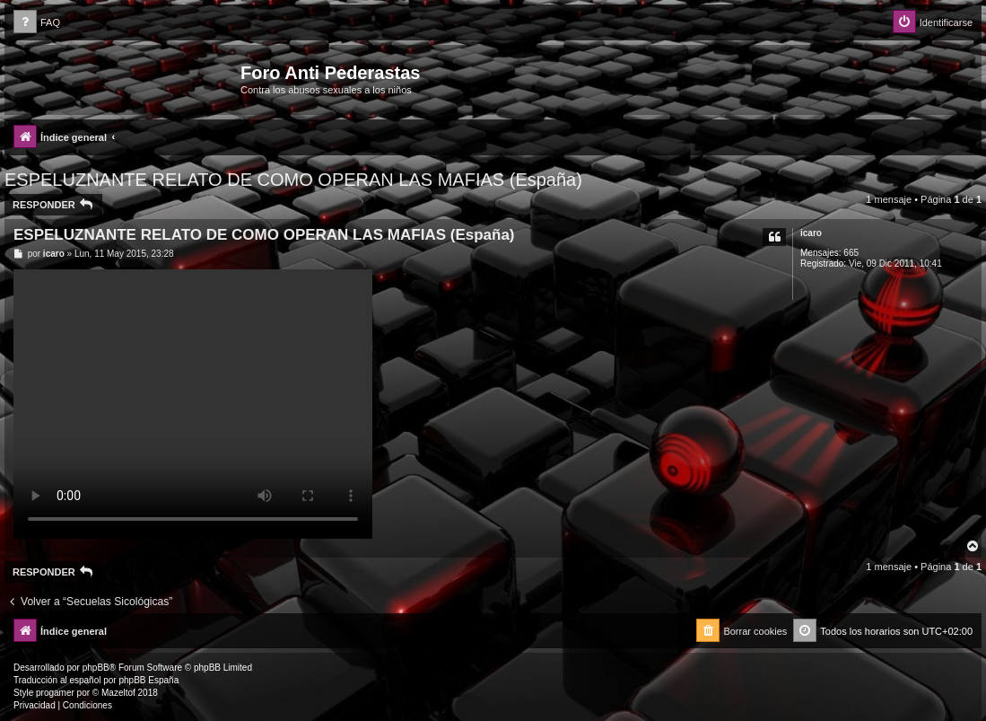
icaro (811, 233)
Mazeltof (118, 693)
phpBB (96, 668)
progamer (55, 693)
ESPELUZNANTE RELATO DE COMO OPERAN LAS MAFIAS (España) (293, 179)
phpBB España (148, 680)
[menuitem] (36, 23)
